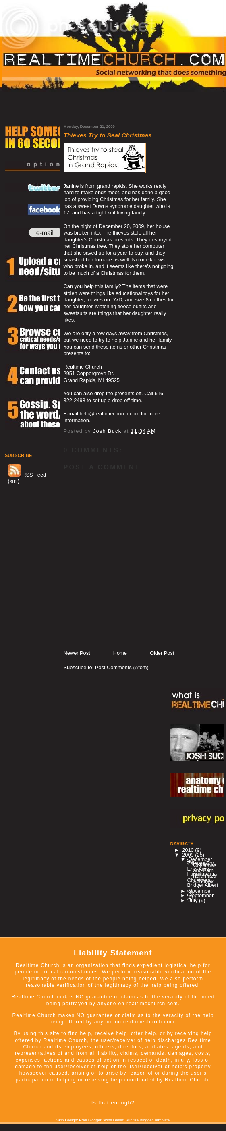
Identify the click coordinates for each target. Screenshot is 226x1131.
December (200, 859)
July (194, 900)
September (201, 895)
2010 (188, 850)
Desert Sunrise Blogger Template (141, 1120)
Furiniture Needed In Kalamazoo (202, 875)
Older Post (162, 653)
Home (120, 653)
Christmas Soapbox (200, 880)
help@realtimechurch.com (109, 414)
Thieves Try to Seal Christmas (201, 864)
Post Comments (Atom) (122, 667)
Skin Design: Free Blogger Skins (84, 1120)
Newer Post (77, 653)
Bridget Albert (202, 885)
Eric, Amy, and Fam (200, 869)
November (200, 891)
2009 (188, 855)
